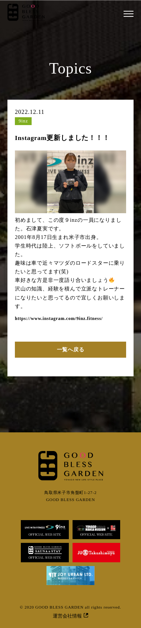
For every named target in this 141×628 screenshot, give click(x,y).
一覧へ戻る (70, 349)
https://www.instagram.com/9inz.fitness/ (59, 318)
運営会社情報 (70, 616)
